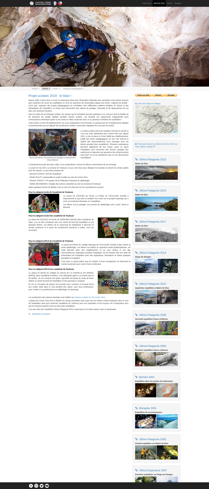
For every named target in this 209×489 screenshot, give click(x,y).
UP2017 (57, 89)
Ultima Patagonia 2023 (152, 159)
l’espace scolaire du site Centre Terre (90, 297)
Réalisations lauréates (39, 314)
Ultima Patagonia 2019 (152, 190)
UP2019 (46, 89)
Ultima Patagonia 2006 (152, 346)
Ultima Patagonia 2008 (152, 314)
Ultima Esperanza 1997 (152, 470)
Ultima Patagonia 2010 (152, 283)
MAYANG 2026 (159, 3)
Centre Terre (146, 3)
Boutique (178, 3)
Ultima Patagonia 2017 (152, 221)
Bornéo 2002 (146, 377)
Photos (169, 3)
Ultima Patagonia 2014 (152, 252)
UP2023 (36, 89)
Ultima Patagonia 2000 (152, 439)
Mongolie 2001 (147, 408)
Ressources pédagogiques (73, 89)
